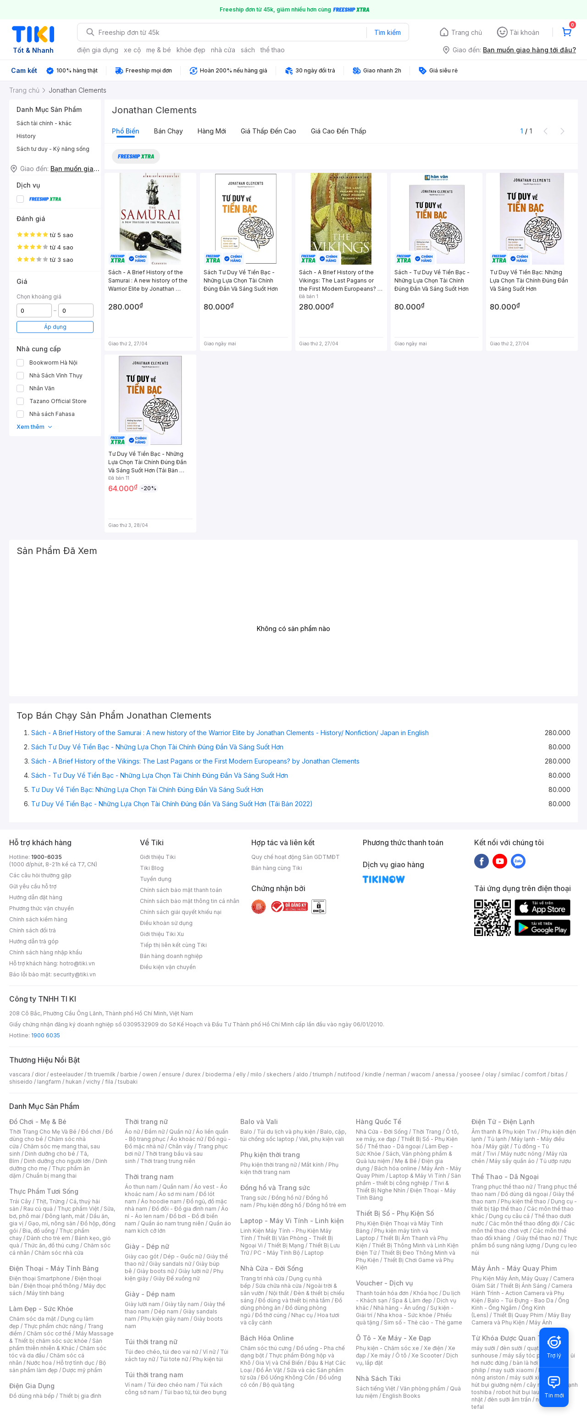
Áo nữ (132, 1131)
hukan (74, 1081)
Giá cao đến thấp (338, 131)
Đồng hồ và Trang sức (275, 1187)
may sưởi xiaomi (512, 1370)
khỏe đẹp (191, 50)
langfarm (49, 1081)
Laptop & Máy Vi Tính (417, 1175)
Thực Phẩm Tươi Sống (43, 1191)
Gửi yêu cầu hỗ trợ (32, 886)
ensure (171, 1074)
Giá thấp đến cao (268, 131)
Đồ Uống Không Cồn (288, 1377)
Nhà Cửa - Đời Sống (271, 1268)
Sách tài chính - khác (44, 123)
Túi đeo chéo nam (171, 1384)
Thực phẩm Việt (78, 1208)
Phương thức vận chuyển (41, 908)
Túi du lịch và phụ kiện (286, 1131)
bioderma (218, 1074)
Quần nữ (180, 1131)
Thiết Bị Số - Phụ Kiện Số (395, 1213)
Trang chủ (466, 32)
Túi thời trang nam (154, 1375)
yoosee (470, 1074)
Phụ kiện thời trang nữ (268, 1164)
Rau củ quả (38, 1208)
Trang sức (253, 1197)
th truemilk (102, 1074)
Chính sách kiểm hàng (38, 919)
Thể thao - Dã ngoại (394, 1146)
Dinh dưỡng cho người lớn (57, 1161)
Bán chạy (168, 131)
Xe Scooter (426, 1355)
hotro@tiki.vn (77, 963)
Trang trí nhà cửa (262, 1278)
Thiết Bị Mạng (285, 1245)
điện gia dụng (97, 50)
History (26, 136)
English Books (401, 1395)
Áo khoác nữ (186, 1139)
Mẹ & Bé (406, 1161)
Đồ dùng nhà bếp (32, 1395)
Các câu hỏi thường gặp (40, 875)
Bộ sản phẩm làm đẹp (57, 1366)
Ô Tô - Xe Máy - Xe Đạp (393, 1338)
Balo (246, 1131)
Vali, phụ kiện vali (321, 1139)
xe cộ (132, 50)
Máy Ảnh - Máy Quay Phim (514, 1268)
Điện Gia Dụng (32, 1386)
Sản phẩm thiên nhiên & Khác (55, 1344)
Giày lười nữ (193, 1271)
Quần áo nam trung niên (172, 1223)
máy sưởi (483, 1348)
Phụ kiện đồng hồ (278, 1205)
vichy (93, 1081)
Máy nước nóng (521, 1153)
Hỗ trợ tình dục (75, 1362)
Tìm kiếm (387, 32)
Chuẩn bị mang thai (51, 1175)
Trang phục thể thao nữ (501, 1186)
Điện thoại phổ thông (51, 1285)
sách (248, 50)
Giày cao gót (142, 1256)
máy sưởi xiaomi (531, 1377)
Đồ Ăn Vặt (269, 1370)
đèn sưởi (511, 1348)
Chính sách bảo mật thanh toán (181, 889)
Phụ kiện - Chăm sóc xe (387, 1348)
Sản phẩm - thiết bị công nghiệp (408, 1179)
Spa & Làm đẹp (412, 1300)
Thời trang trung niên (167, 1161)
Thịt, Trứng (50, 1201)
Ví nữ (209, 1351)
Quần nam (175, 1186)
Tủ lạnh (497, 1139)
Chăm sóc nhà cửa (58, 1252)
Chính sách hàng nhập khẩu (45, 952)
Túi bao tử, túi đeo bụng (195, 1392)
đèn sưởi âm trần (509, 1399)
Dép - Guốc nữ (182, 1256)
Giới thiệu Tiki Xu (162, 934)
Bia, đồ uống (38, 1230)
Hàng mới (212, 131)
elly (241, 1074)
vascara (19, 1074)
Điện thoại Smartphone (39, 1278)
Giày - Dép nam (150, 1294)
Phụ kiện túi (208, 1359)
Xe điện (433, 1348)
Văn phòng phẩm (422, 1388)
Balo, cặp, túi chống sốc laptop (293, 1135)
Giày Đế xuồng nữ (176, 1278)
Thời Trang (426, 1131)
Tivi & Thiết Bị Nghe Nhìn (402, 1187)
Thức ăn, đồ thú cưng (51, 1245)
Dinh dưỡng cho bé (50, 1153)
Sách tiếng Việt (375, 1388)
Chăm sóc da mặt (32, 1318)
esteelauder (66, 1074)
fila (109, 1081)
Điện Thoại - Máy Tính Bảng (54, 1268)
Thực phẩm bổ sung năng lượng (524, 1242)
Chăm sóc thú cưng (266, 1348)
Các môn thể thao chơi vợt (523, 1227)
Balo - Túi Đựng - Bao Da (520, 1300)
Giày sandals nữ (170, 1263)
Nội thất (279, 1293)
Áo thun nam (141, 1186)
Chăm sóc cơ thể (49, 1333)
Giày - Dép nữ (147, 1246)
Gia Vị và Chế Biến (279, 1362)
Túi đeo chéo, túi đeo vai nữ (161, 1351)
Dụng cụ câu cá (509, 1216)
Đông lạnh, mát (65, 1216)
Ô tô (401, 1355)
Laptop (314, 1252)
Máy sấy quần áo (512, 1161)
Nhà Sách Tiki (378, 1378)
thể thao (272, 50)
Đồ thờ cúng (271, 1315)
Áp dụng (55, 326)
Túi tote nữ (174, 1359)
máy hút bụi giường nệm (520, 1381)
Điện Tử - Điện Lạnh (503, 1121)
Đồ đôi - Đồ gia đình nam (184, 1208)
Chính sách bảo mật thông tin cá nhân (189, 900)
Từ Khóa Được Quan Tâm (511, 1338)
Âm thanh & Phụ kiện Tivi (504, 1131)
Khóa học (425, 1293)
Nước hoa (39, 1362)
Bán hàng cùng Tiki (276, 867)
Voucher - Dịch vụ (384, 1283)
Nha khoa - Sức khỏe (404, 1315)
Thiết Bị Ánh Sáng (523, 1285)
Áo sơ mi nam (176, 1194)
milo (256, 1074)
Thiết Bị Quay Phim (518, 1315)
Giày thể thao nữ (537, 1238)
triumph (323, 1074)
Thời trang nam (149, 1176)
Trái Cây (20, 1201)
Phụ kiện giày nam (165, 1318)
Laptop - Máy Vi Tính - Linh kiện (292, 1220)
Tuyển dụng (156, 878)
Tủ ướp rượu (555, 1161)
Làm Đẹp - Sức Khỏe (41, 1309)
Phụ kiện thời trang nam (289, 1168)
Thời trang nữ (146, 1121)
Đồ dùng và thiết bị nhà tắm (294, 1300)
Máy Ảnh (540, 1322)
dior (40, 1074)
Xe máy (381, 1355)
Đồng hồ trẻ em (326, 1205)
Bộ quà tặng (278, 1384)
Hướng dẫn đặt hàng (35, 897)
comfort (535, 1074)
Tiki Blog (152, 867)
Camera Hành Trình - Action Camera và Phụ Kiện (521, 1293)
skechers (279, 1074)
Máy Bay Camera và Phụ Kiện (521, 1319)
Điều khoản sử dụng (166, 922)
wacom (421, 1074)
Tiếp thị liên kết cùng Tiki (173, 945)
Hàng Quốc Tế (378, 1121)
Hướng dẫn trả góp (34, 941)
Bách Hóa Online (267, 1338)
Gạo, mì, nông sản (52, 1223)
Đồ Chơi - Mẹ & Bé (37, 1121)
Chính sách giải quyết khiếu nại (181, 911)
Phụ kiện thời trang (270, 1154)
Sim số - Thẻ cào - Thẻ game (423, 1322)
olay (491, 1074)
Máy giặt (497, 1146)
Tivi (491, 1153)
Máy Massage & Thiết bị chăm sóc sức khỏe (61, 1337)
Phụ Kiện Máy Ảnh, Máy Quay (509, 1278)
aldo (302, 1074)
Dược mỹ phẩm (82, 1370)
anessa (445, 1074)
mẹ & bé (158, 50)
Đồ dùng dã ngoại (524, 1194)
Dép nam (166, 1311)
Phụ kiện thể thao (523, 1201)
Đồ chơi (91, 1131)
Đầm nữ (154, 1131)
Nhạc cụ (302, 1315)
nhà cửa (223, 50)
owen (149, 1074)
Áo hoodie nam (161, 1201)
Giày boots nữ (155, 1271)
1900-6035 (46, 856)
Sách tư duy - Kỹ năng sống (53, 148)
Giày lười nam (142, 1304)
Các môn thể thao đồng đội (524, 1223)
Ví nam (134, 1384)
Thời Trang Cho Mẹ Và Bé (43, 1131)
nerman (396, 1074)
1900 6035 (45, 1035)
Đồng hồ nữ (286, 1197)
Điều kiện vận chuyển (168, 967)
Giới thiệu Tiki (158, 856)
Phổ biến (125, 131)
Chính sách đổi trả (32, 930)
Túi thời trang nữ (151, 1342)
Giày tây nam (182, 1304)
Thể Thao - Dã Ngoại (505, 1176)
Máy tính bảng (45, 1293)
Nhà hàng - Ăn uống (399, 1307)
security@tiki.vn (74, 974)
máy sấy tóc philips (528, 1355)
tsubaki (128, 1081)
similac (510, 1074)
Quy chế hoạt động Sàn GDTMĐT (295, 856)
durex (193, 1074)
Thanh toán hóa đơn (382, 1293)
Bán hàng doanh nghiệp (171, 956)
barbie (129, 1074)
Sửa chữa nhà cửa (278, 1285)
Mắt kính (312, 1164)
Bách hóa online (395, 1168)
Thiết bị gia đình (80, 1395)
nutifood (349, 1074)
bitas (557, 1074)
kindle (373, 1074)
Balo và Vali (259, 1121)
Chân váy (180, 1146)
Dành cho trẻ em (48, 1238)
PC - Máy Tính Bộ (277, 1252)
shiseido (21, 1081)
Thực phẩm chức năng (53, 1326)
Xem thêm (35, 426)
